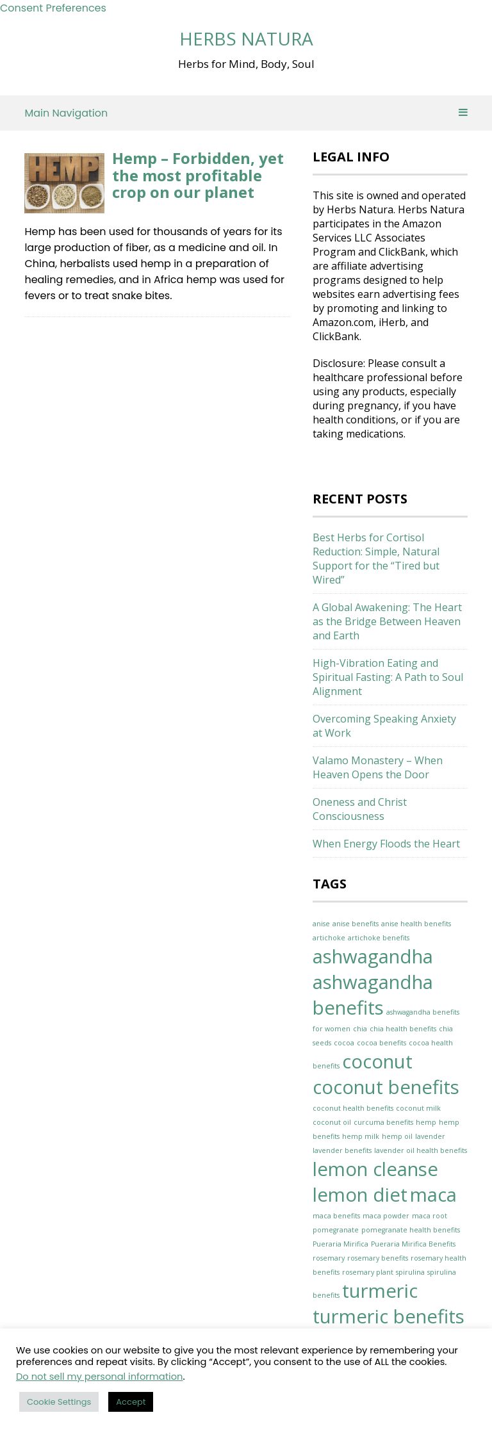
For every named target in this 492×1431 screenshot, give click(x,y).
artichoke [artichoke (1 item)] (329, 937)
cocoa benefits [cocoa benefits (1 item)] (381, 1042)
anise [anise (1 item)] (321, 923)
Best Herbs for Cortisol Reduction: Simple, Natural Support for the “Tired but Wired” (376, 558)
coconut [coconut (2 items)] (377, 1061)
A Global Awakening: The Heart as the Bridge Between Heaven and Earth (387, 621)
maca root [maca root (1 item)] (429, 1215)
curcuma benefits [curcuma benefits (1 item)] (383, 1122)
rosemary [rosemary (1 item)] (329, 1258)
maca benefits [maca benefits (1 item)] (336, 1215)
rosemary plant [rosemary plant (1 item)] (367, 1272)
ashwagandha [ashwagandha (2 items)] (373, 956)
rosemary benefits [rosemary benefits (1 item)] (377, 1258)
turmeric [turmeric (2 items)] (380, 1291)
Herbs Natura (246, 38)
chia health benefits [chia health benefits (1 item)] (403, 1028)
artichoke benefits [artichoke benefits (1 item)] (378, 937)
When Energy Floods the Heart (386, 844)
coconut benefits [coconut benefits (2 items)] (386, 1087)
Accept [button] (130, 1402)
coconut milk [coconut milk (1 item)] (418, 1108)
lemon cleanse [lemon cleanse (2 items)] (375, 1169)
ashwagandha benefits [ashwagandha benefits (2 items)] (373, 994)
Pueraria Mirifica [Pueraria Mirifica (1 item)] (340, 1243)
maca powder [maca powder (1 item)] (386, 1215)
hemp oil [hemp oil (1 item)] (397, 1136)
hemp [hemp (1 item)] (426, 1122)
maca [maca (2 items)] (433, 1194)
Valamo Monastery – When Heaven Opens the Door (378, 767)
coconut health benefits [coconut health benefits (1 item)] (353, 1108)
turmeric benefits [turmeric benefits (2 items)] (388, 1316)
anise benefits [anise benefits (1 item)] (355, 923)
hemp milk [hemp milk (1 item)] (360, 1136)
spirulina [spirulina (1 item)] (410, 1272)
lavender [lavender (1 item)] (430, 1136)
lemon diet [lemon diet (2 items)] (360, 1194)
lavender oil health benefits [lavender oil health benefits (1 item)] (420, 1150)
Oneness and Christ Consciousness (360, 809)
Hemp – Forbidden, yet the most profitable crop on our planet (198, 174)
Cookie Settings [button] (59, 1402)
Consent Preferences (53, 8)
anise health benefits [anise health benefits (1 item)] (416, 923)
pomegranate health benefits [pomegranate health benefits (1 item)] (410, 1229)
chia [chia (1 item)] (360, 1028)
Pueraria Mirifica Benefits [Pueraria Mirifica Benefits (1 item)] (413, 1243)
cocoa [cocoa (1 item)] (344, 1042)
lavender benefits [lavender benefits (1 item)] (342, 1150)
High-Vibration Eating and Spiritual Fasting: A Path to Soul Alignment (388, 677)
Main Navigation (245, 113)
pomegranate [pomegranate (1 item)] (336, 1229)
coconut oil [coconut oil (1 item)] (332, 1122)
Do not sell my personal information (99, 1376)
